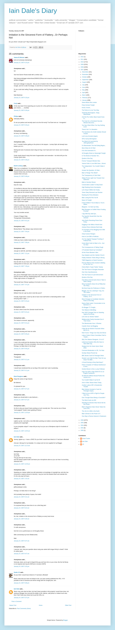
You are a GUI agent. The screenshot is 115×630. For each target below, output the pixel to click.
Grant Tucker (86, 438)
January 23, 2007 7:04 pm (21, 231)
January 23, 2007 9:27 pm (21, 389)
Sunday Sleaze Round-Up (89, 353)
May (83, 90)
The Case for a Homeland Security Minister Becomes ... (92, 121)
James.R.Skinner (19, 57)
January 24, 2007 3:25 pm (21, 566)
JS (83, 444)
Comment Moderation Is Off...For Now (93, 350)
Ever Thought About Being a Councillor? (93, 397)
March (84, 95)
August (84, 82)
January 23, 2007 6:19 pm (21, 97)
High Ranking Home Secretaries (91, 187)
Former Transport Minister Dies (91, 161)
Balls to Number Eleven (89, 182)
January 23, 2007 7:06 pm (21, 242)
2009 (82, 64)
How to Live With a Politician (90, 236)
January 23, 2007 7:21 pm (21, 253)
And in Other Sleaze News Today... (92, 382)
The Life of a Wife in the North (90, 411)
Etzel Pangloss (18, 376)
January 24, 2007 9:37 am (21, 541)
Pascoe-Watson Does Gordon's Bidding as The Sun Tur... (93, 263)
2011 (82, 59)
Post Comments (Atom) (24, 608)
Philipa (16, 116)
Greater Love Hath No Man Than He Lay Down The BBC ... (94, 358)
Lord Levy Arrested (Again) (90, 136)
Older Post (68, 605)
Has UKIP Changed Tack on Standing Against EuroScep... (93, 313)
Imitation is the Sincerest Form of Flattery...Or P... (91, 295)
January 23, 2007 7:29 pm (21, 266)
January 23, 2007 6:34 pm (21, 125)
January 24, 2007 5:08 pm (21, 583)
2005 (82, 422)
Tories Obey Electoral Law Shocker (92, 192)
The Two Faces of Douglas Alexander (93, 269)
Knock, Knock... (86, 107)
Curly (15, 103)
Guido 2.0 (17, 572)
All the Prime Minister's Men (90, 252)
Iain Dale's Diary (33, 10)
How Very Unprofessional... (90, 272)
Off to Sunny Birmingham (89, 139)
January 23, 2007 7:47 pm (21, 284)
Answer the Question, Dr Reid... (91, 170)
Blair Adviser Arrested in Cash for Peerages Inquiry (91, 390)
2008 (82, 67)
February (85, 97)
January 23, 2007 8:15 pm (21, 301)
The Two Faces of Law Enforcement (92, 275)
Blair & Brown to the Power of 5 (91, 413)
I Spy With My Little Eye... (89, 213)
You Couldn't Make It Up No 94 (91, 380)
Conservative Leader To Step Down (92, 185)
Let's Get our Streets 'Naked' (90, 316)
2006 (82, 420)
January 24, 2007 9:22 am (21, 508)
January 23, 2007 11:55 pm (22, 412)
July (83, 85)
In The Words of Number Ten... (91, 156)
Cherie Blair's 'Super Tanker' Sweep (92, 267)
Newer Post (12, 605)
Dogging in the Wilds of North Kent (92, 224)
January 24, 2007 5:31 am (21, 497)
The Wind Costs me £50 (89, 400)
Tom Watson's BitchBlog (89, 310)
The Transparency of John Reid (91, 175)
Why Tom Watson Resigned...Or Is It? (93, 339)
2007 (82, 69)
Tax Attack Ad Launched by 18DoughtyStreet (90, 142)
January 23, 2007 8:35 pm (21, 334)
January (84, 100)
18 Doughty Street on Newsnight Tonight (94, 153)
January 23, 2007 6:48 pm (21, 160)
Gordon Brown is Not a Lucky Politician (93, 369)
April (83, 92)
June (83, 87)
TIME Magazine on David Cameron (92, 260)
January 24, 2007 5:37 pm (21, 597)
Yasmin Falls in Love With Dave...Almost (94, 163)
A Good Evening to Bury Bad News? (92, 362)
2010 (82, 62)
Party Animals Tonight (88, 105)
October (84, 77)
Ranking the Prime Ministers (90, 195)
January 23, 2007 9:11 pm (21, 359)
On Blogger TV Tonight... (89, 307)
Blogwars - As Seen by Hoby (90, 207)
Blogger (65, 620)
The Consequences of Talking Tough (92, 247)
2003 (82, 428)
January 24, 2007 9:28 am (21, 519)
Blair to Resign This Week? (90, 173)
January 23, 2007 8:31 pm (21, 323)
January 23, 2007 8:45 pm (21, 348)
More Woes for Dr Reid (88, 148)
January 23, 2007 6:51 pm (21, 220)
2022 (82, 57)
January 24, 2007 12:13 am (22, 445)
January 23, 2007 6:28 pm (21, 110)
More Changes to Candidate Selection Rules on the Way (93, 299)
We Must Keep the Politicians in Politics (93, 288)
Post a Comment (16, 601)
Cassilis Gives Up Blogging (90, 326)
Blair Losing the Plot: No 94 (90, 197)
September (85, 79)
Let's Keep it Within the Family (91, 190)
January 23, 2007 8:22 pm (21, 312)
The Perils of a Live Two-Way (90, 110)
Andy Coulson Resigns (88, 234)
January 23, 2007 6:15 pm (21, 62)
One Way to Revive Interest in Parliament (94, 416)
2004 (82, 425)
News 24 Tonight (87, 200)
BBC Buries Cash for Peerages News (93, 355)
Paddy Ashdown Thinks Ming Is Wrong (93, 257)
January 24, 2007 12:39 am (22, 464)
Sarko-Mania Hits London (89, 102)
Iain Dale (16, 437)
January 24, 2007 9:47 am (21, 553)
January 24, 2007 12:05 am (22, 431)
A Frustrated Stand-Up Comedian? (92, 250)
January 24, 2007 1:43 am (21, 478)
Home (40, 605)
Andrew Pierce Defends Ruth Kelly (92, 227)
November (85, 74)
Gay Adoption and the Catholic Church (93, 255)
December (85, 72)
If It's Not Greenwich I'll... (89, 150)
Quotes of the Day (87, 158)
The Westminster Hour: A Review (91, 323)
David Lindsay (18, 166)
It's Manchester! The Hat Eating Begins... (94, 145)
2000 (82, 430)
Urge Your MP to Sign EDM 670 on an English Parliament (93, 372)
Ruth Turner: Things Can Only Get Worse (94, 333)
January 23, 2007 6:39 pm (21, 136)
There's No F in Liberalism (89, 129)
